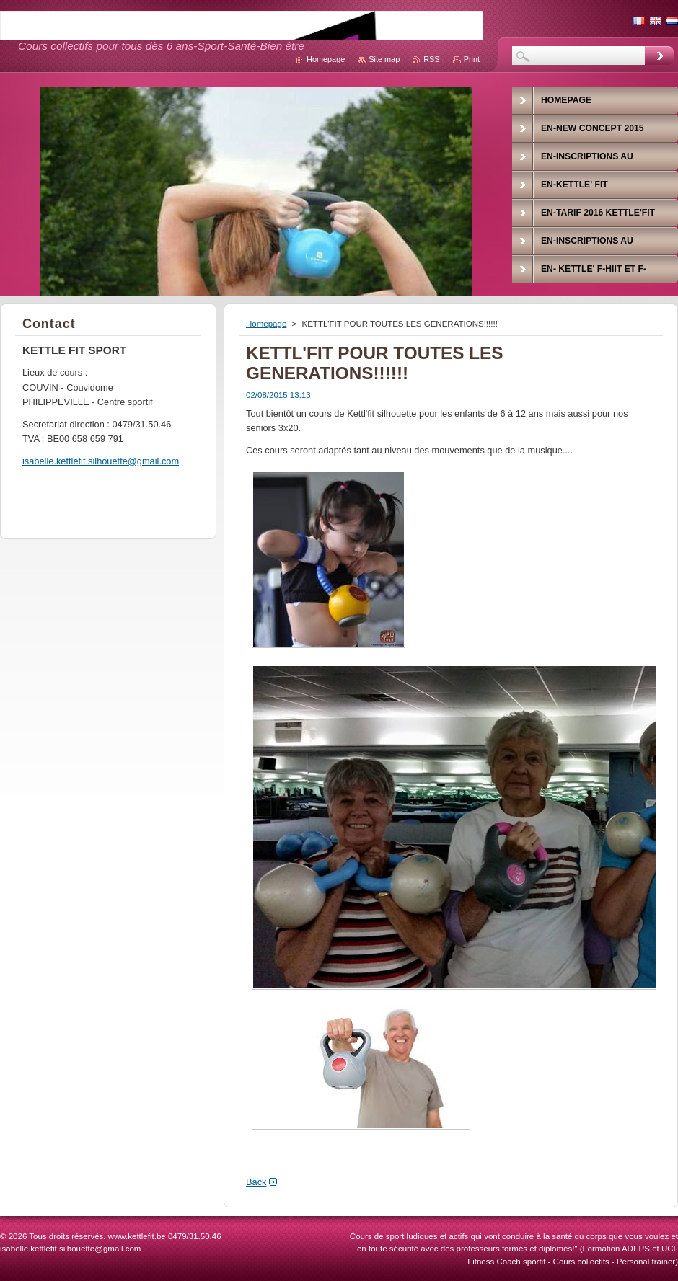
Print (472, 59)
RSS (431, 59)
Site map (384, 59)
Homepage (266, 323)
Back (256, 1181)
